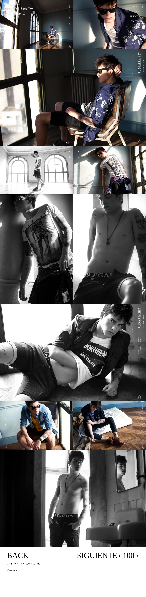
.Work (135, 11)
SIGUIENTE (97, 555)
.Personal (135, 16)
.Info (135, 6)
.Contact (135, 21)
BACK (18, 555)
